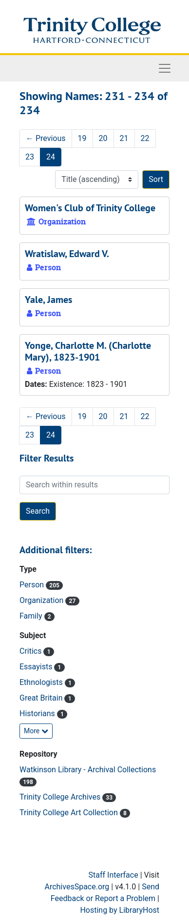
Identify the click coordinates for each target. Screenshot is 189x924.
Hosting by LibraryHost (119, 910)
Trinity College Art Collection (69, 812)
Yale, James (48, 299)
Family (31, 616)
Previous (46, 138)
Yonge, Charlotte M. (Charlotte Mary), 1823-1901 (88, 351)
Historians (38, 713)
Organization (42, 600)
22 (145, 138)
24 (50, 156)
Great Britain (41, 698)
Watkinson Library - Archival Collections (87, 769)
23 (29, 156)
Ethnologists (42, 682)
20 (103, 138)
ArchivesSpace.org (76, 886)
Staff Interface (113, 875)
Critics (31, 651)
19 (82, 138)
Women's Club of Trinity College (90, 207)
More (36, 731)
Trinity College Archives (60, 797)
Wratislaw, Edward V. (67, 253)
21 (124, 138)
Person (32, 584)
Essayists (36, 666)
